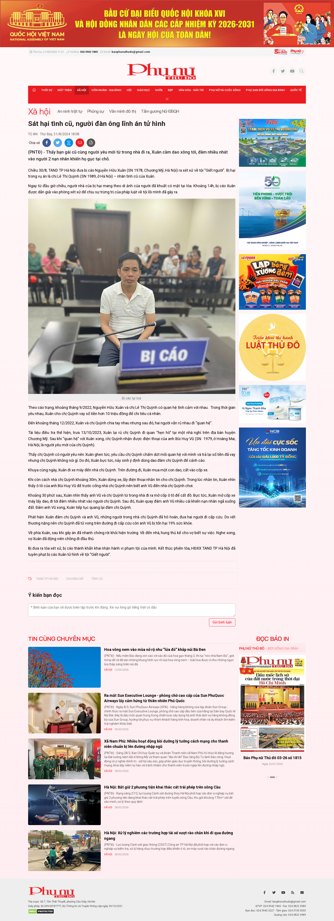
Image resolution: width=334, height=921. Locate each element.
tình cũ (97, 578)
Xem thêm (272, 784)
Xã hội (81, 90)
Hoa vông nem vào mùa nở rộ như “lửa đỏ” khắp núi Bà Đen (155, 649)
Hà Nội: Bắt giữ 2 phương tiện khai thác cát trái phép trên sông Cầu (162, 787)
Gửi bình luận (222, 622)
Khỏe (159, 90)
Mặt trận (65, 90)
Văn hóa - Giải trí (191, 90)
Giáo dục (143, 90)
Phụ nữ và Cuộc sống (224, 90)
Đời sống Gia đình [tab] (283, 648)
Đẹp (170, 90)
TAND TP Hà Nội (47, 578)
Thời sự (46, 90)
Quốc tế (296, 90)
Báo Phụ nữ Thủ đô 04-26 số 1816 (272, 758)
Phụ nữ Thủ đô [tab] (251, 648)
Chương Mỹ (75, 578)
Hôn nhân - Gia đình (106, 90)
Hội (129, 90)
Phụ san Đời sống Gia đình (265, 90)
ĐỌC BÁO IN (272, 639)
